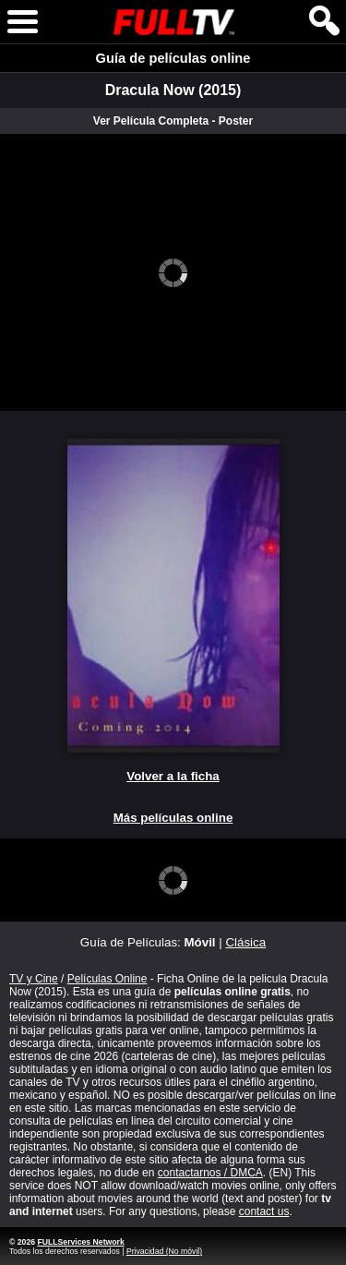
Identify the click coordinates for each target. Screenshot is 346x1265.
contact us (264, 1211)
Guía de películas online (173, 58)
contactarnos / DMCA (210, 1172)
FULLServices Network (80, 1242)
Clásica (245, 942)
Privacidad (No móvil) (164, 1251)
